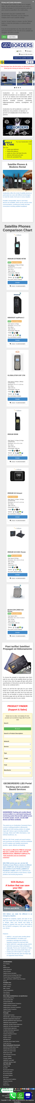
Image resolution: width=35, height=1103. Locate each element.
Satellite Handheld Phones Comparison (12, 1003)
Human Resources (7, 969)
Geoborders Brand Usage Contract (11, 1041)
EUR (19, 51)
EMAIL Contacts (7, 986)
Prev (2, 78)
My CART (5, 1067)
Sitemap (5, 980)
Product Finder (6, 1066)
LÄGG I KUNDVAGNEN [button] (17, 286)
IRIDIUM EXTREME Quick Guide (10, 1047)
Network (6, 741)
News (4, 965)
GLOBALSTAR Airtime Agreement (11, 1030)
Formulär (5, 1013)
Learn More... (12, 37)
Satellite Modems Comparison (10, 1005)
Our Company (6, 963)
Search (6, 723)
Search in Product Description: (13, 733)
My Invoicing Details (7, 1073)
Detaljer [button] (17, 282)
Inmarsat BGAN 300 (7, 1001)
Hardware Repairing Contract (10, 1033)
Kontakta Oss (7, 982)
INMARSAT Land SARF (8, 1060)
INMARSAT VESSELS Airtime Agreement (12, 1024)
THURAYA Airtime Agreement (10, 1028)
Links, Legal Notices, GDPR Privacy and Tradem (14, 978)
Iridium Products (7, 1011)
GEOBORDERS (7, 961)
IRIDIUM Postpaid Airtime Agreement (11, 1018)
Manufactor (7, 770)
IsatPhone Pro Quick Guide (9, 1050)
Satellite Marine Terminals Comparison (12, 1007)
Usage (6, 758)
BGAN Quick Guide (7, 1052)
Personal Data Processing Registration (12, 977)
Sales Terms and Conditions (9, 1079)
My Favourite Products (8, 1069)
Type (5, 753)
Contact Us (5, 1083)
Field (5, 765)
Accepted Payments (7, 1081)
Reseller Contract (7, 1037)
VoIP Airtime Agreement (8, 1031)
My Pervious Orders (7, 1071)
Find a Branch (6, 992)
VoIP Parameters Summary (9, 1054)
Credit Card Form (7, 1043)
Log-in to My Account (25, 54)
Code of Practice (7, 971)
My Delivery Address (8, 1075)
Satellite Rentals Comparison (10, 1009)
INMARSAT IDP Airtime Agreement (11, 1026)
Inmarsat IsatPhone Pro (8, 997)
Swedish (17, 1090)
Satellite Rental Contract (8, 1015)
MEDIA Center (6, 967)
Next (32, 78)
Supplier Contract (7, 1035)
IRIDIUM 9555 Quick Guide (9, 1048)
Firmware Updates (7, 1058)
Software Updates (7, 1056)
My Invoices (6, 1077)
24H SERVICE (6, 994)
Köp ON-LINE (7, 1064)
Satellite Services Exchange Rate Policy (12, 975)
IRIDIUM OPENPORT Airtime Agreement (12, 1020)
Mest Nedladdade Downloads (11, 1045)
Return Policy (6, 1084)
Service (6, 746)
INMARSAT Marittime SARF (9, 1062)
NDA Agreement (7, 1039)
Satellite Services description (9, 973)
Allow (4, 37)
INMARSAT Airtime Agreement (10, 1022)
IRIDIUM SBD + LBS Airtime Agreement (12, 1016)
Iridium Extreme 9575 (8, 999)
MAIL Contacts (6, 988)
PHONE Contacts (7, 984)
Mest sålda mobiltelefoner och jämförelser (15, 996)
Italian (17, 1088)
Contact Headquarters (8, 990)
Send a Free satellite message (23, 58)
